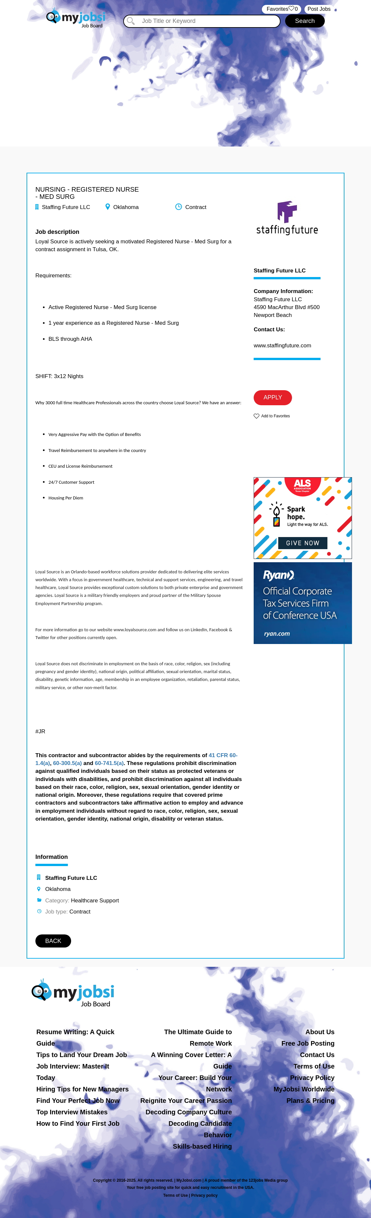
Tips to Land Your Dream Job (81, 1054)
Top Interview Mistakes (71, 1112)
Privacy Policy (312, 1077)
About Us (320, 1031)
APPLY (273, 397)
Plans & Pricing (310, 1100)
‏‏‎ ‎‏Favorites (281, 9)
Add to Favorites (275, 416)
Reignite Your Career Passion (186, 1100)
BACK (53, 941)
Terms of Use (314, 1066)
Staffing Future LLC (280, 271)
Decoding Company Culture (189, 1112)
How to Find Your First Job (78, 1123)
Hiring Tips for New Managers (82, 1089)
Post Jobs (319, 9)
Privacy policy (204, 1195)
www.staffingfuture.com (282, 345)
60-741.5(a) (109, 763)
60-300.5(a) (67, 763)
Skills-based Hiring (202, 1146)
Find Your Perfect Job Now (78, 1100)
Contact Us (317, 1054)
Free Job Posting (308, 1043)
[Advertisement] (185, 84)
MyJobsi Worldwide (304, 1089)
